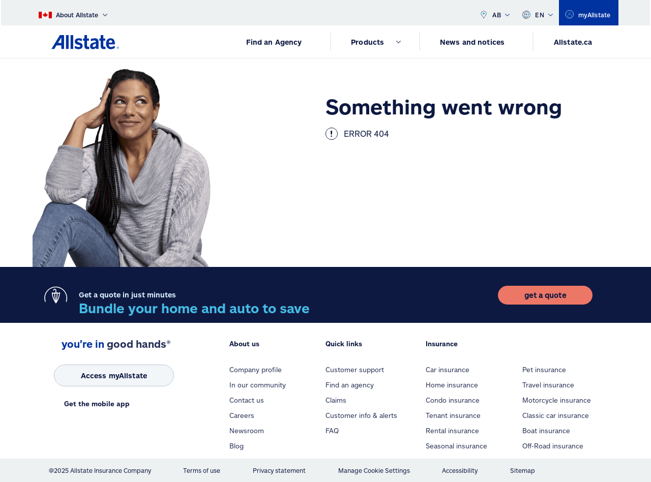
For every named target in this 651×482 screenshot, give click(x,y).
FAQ (332, 431)
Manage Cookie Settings (374, 470)
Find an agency (350, 385)
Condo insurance (453, 400)
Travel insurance (548, 385)
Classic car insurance (555, 415)
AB (494, 12)
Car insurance (447, 370)
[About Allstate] (73, 13)
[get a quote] (545, 295)
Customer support (355, 370)
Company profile (255, 370)
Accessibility (460, 470)
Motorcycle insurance (556, 400)
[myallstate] (588, 12)
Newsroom (246, 431)
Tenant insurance (453, 415)
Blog (236, 446)
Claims (336, 400)
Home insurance (452, 385)
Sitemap (522, 470)
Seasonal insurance (456, 446)
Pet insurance (544, 370)
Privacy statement (279, 470)
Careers (241, 415)
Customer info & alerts (361, 415)
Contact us (246, 400)
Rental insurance (452, 431)
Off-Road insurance (552, 446)
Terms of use (201, 470)
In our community (257, 385)
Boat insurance (546, 431)
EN (537, 12)
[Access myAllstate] (114, 375)
